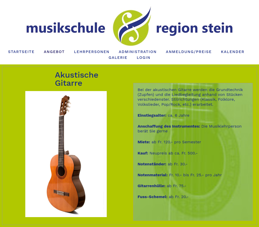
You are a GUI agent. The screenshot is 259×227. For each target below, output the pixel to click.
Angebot (54, 51)
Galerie (118, 57)
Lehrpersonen (92, 51)
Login (143, 57)
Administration (138, 51)
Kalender (233, 51)
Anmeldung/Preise (189, 51)
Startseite (21, 51)
